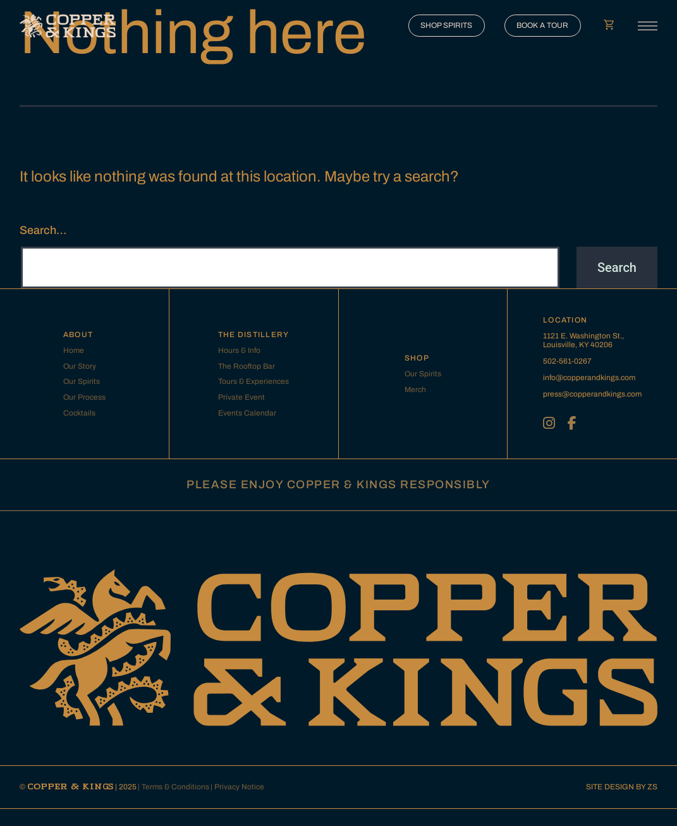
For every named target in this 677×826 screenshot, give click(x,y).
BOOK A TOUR (542, 25)
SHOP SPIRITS (446, 25)
